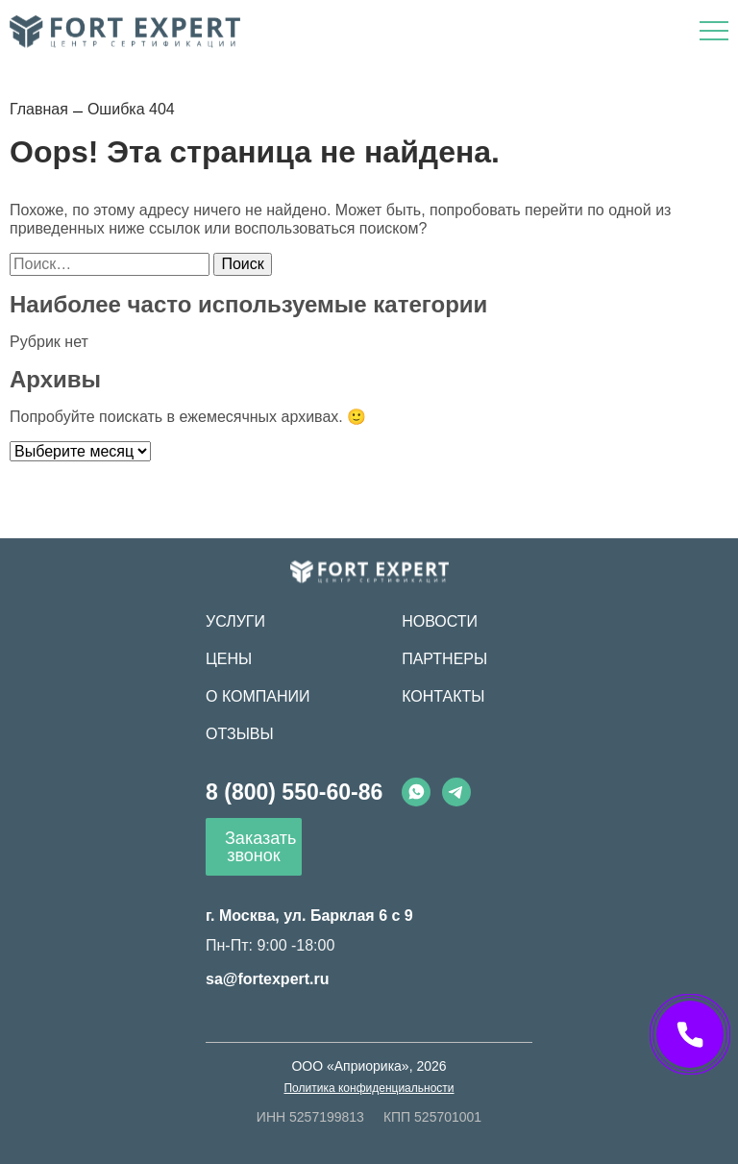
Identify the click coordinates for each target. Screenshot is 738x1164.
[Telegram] (456, 792)
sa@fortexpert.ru (268, 979)
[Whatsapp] (416, 792)
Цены (229, 659)
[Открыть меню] (714, 30)
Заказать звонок (260, 847)
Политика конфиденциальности (368, 1088)
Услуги (235, 621)
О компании (258, 696)
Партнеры (444, 659)
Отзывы (240, 734)
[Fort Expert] (369, 571)
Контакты (443, 696)
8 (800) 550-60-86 (294, 792)
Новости (440, 621)
